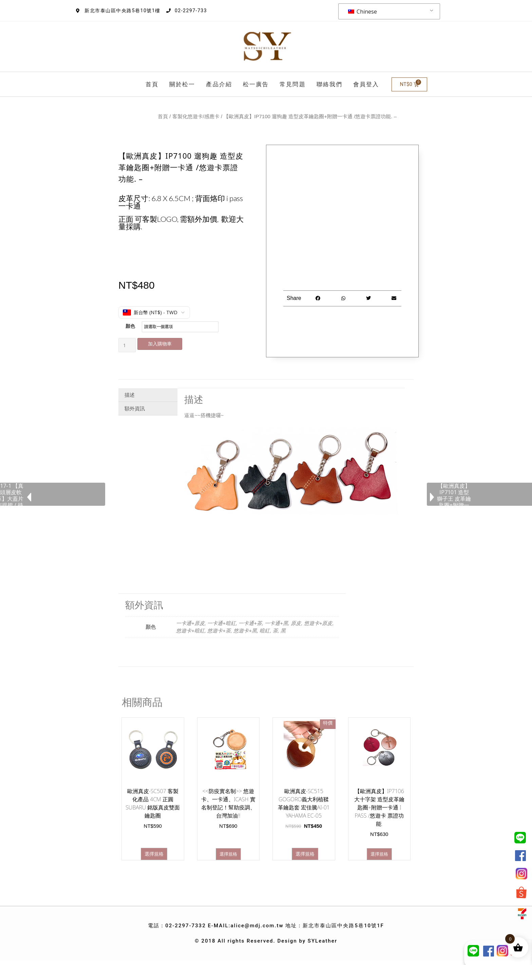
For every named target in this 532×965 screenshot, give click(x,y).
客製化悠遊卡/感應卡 (196, 116)
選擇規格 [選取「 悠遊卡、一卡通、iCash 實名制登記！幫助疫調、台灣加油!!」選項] (228, 851)
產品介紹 (219, 84)
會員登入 (366, 84)
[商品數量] (127, 344)
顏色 (130, 326)
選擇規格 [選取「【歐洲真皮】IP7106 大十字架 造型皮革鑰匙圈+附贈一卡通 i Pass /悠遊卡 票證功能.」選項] (379, 851)
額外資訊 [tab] (135, 406)
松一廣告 (256, 84)
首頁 (152, 84)
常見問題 (292, 84)
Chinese (362, 11)
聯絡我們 (329, 84)
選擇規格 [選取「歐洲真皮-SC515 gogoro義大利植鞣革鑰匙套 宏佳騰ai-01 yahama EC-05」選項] (305, 851)
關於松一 (182, 84)
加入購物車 (163, 343)
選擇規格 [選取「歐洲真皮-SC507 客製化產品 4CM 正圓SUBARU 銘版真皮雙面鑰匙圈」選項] (154, 851)
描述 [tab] (130, 392)
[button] (318, 298)
